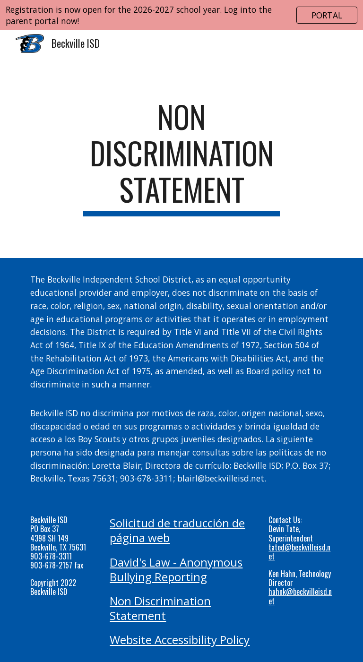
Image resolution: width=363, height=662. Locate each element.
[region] (181, 15)
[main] (181, 157)
